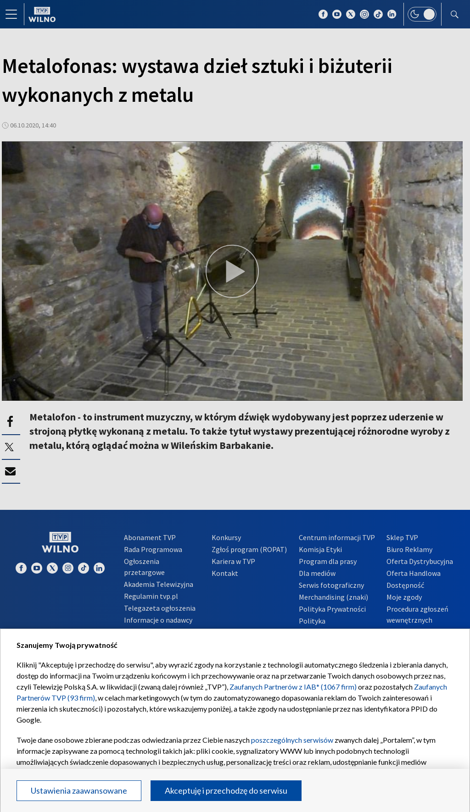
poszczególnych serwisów (292, 739)
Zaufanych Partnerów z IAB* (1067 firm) (293, 686)
